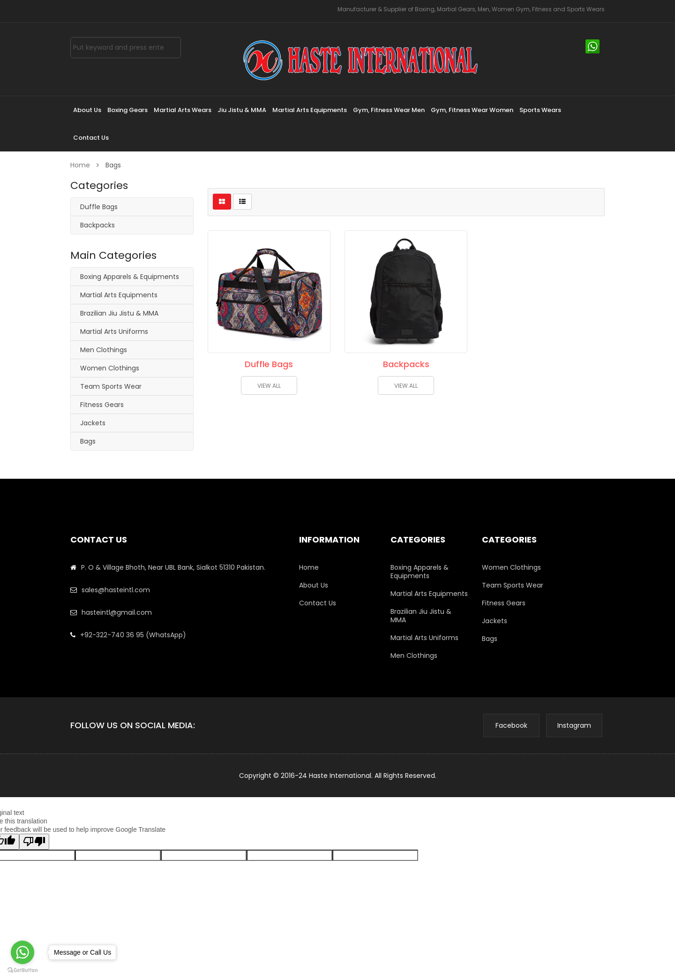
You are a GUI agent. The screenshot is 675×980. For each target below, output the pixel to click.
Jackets (92, 423)
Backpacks (97, 225)
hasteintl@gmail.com (117, 612)
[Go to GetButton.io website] (23, 970)
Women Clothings (109, 368)
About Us (313, 585)
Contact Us (317, 603)
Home (81, 165)
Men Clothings (103, 349)
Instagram (574, 725)
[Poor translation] (34, 842)
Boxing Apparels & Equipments (129, 276)
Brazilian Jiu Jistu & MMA (119, 313)
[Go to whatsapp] (22, 952)
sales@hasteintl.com (116, 590)
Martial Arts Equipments (119, 295)
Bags (88, 441)
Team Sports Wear (111, 386)
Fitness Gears (102, 404)
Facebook (511, 725)
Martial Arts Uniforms (114, 331)
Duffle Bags (99, 206)
